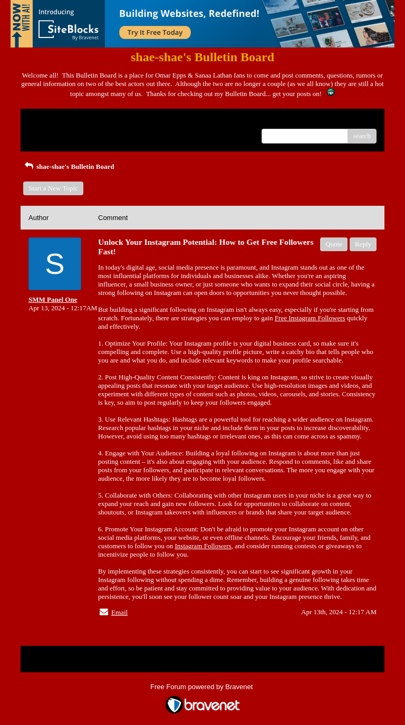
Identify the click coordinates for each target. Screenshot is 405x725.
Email (119, 612)
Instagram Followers (203, 546)
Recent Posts (46, 133)
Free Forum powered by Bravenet (202, 687)
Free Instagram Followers (310, 318)
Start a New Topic (53, 188)
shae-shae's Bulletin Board (68, 166)
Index (94, 121)
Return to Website (53, 121)
